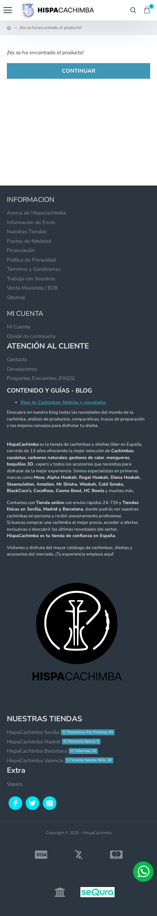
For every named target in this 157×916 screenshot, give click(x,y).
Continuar (78, 71)
